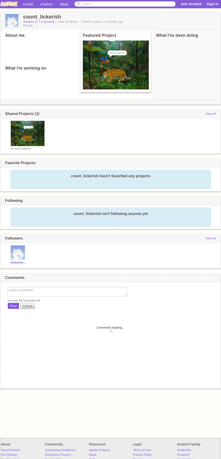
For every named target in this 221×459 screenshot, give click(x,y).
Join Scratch (191, 4)
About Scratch (10, 450)
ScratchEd (184, 450)
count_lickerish (22, 148)
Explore (47, 4)
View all (210, 113)
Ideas (64, 4)
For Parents (9, 454)
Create (28, 4)
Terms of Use (142, 450)
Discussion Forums (58, 454)
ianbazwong (18, 262)
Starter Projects (99, 450)
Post (13, 306)
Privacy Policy (142, 454)
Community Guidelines (60, 450)
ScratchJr (183, 454)
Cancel (27, 306)
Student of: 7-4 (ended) (39, 21)
